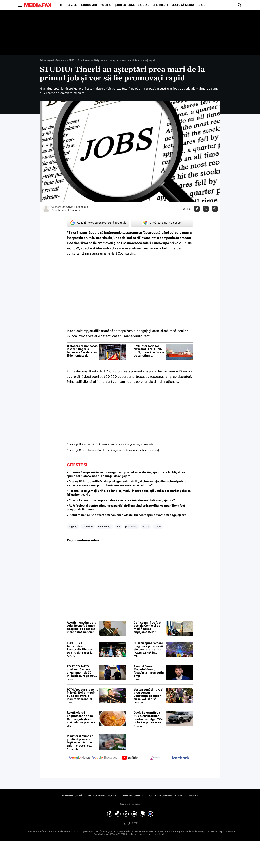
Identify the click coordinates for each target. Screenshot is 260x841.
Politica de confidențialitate (166, 795)
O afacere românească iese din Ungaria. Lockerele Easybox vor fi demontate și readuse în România (82, 350)
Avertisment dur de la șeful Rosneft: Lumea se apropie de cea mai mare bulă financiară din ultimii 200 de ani (81, 627)
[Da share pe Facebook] (197, 209)
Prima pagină (47, 60)
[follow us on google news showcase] (104, 758)
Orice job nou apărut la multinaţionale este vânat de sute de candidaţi (119, 450)
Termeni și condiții (132, 795)
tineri (158, 526)
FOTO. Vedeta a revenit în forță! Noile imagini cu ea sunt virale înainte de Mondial (82, 694)
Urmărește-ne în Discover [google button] (162, 222)
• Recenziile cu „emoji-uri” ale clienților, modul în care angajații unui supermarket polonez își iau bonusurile (129, 492)
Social (143, 5)
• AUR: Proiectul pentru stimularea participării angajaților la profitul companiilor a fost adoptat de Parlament (126, 507)
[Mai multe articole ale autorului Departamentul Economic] (46, 208)
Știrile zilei (69, 5)
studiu (145, 526)
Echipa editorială (72, 795)
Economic (89, 5)
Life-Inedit (160, 5)
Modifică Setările (130, 804)
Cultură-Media (183, 5)
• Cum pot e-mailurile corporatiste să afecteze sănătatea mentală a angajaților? (121, 500)
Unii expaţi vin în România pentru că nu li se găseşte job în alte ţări (117, 444)
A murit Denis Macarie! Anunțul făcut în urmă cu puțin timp (149, 671)
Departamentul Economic (66, 210)
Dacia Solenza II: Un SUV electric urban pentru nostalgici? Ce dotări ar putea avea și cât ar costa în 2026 (149, 717)
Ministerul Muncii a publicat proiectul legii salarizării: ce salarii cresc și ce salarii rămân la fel (80, 740)
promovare (131, 526)
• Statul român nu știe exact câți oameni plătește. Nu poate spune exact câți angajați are (126, 515)
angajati (73, 526)
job (118, 526)
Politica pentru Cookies (102, 795)
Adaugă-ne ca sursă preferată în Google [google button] (98, 222)
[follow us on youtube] (130, 758)
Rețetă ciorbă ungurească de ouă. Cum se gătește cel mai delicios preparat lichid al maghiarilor (81, 717)
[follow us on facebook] (180, 758)
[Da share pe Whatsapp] (215, 209)
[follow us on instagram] (155, 758)
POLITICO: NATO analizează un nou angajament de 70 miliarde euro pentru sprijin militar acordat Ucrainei (82, 671)
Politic (105, 5)
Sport (202, 5)
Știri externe (125, 5)
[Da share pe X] (206, 209)
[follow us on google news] (79, 758)
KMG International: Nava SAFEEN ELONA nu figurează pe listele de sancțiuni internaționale (149, 350)
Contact (193, 795)
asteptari (88, 526)
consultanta (104, 526)
